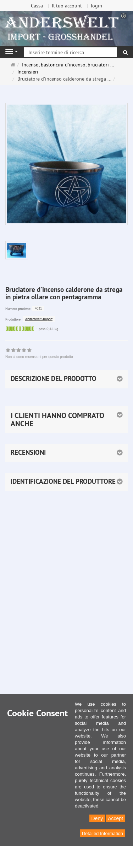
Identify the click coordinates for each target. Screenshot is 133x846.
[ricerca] (125, 52)
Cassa (37, 5)
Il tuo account (67, 5)
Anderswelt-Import (38, 319)
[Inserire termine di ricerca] (70, 52)
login (96, 5)
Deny (97, 818)
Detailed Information (102, 833)
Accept (115, 818)
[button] (66, 419)
